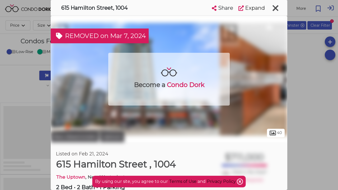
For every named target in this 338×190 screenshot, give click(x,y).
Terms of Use (182, 181)
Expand (251, 8)
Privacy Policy (222, 181)
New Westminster (74, 137)
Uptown (112, 137)
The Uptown (70, 177)
